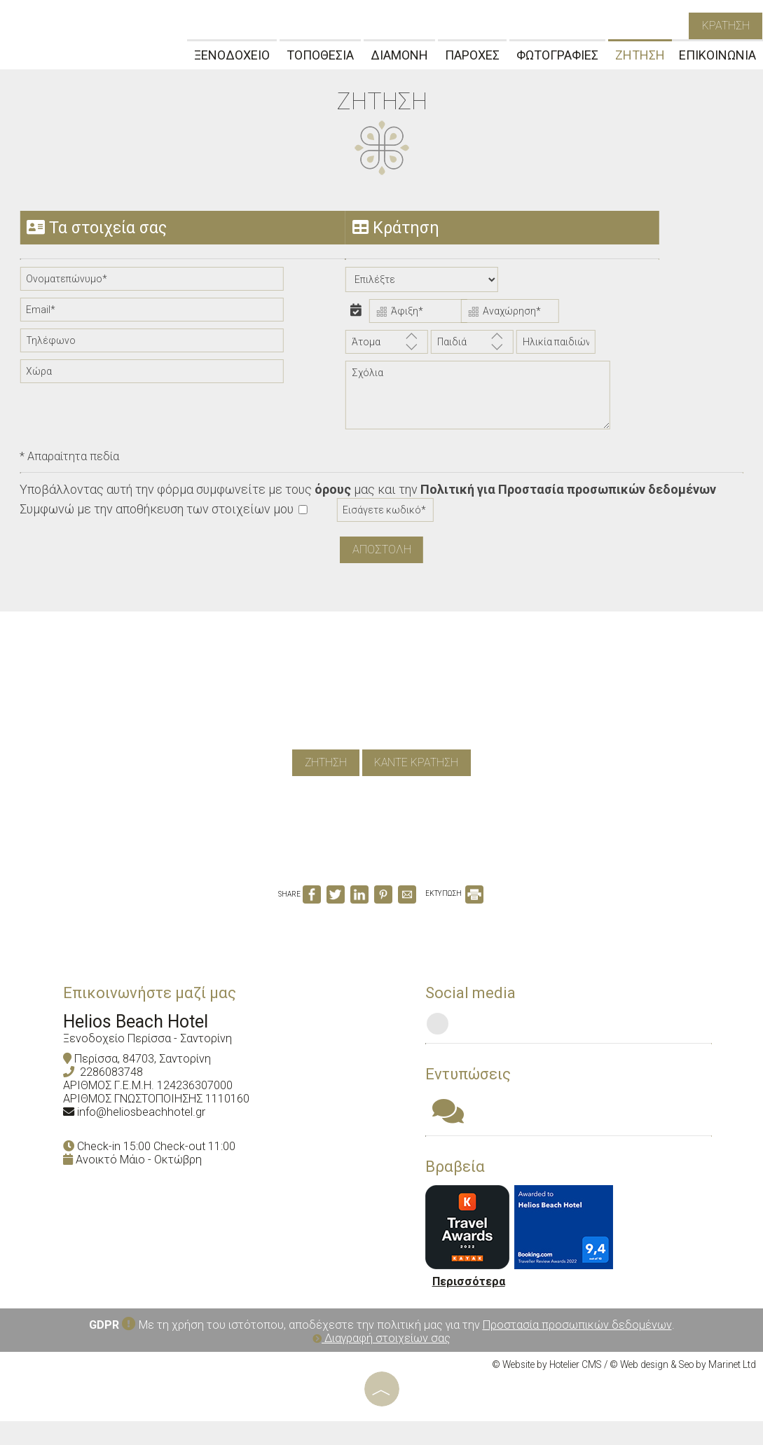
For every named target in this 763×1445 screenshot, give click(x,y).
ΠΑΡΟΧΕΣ (472, 57)
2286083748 (118, 1094)
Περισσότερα (474, 1306)
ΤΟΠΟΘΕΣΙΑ (320, 57)
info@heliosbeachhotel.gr (148, 1134)
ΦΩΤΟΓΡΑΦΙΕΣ (557, 57)
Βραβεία (460, 1190)
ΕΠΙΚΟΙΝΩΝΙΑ (717, 57)
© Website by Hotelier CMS (547, 1389)
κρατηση (725, 27)
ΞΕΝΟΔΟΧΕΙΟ (232, 57)
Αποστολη (382, 553)
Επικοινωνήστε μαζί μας (156, 1014)
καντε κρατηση (418, 773)
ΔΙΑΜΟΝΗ (399, 57)
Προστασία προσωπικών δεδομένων (577, 1349)
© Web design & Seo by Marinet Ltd (683, 1389)
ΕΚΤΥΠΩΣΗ (454, 911)
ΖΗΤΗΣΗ (640, 57)
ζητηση (323, 773)
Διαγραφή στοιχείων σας (381, 1362)
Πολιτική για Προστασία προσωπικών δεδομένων (569, 493)
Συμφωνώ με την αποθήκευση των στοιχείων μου (164, 513)
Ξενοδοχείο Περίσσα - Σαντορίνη (154, 1060)
